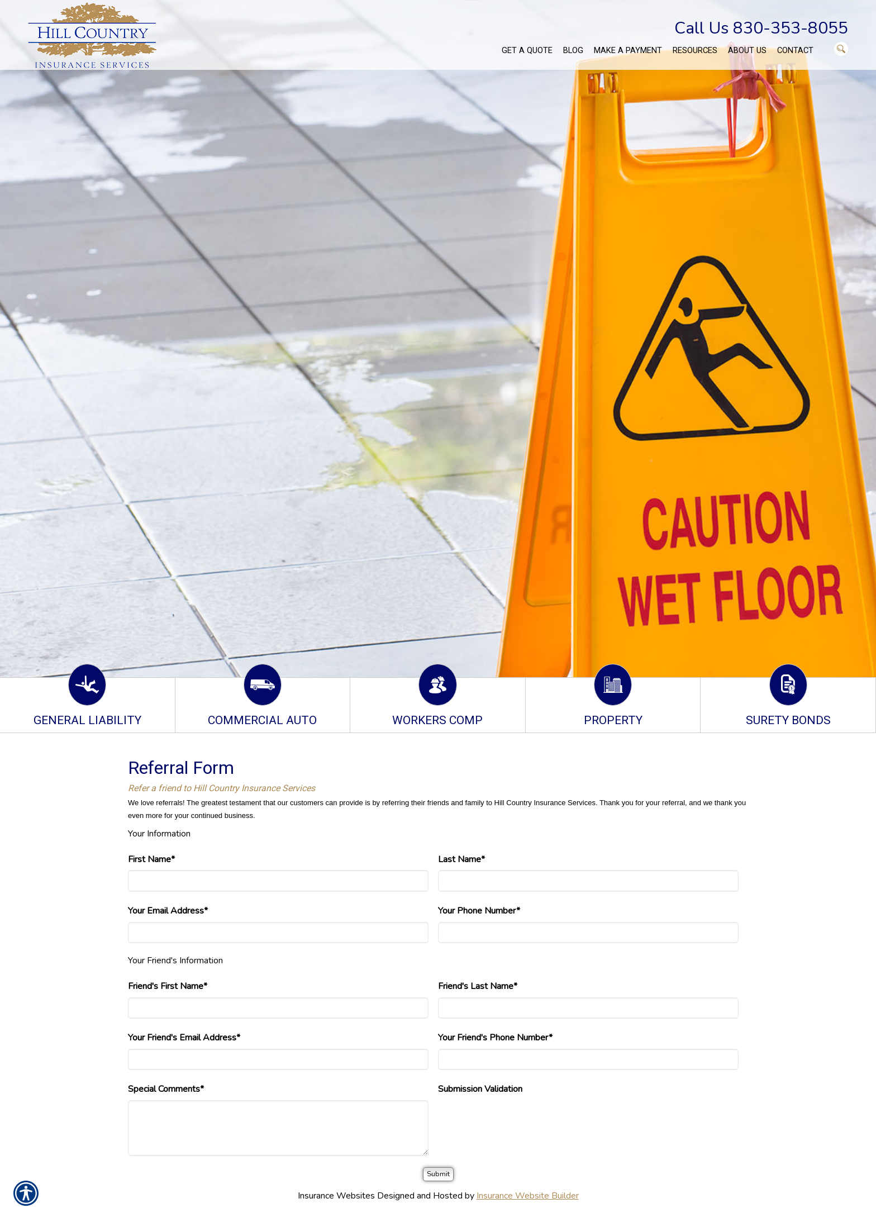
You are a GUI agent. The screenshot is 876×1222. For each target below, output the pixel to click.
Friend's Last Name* (477, 986)
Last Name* (461, 859)
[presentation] (523, 1122)
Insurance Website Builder (528, 1196)
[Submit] (438, 1174)
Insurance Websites (336, 1196)
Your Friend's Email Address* (184, 1037)
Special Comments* (166, 1089)
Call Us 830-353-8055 (761, 28)
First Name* (151, 859)
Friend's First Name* (167, 986)
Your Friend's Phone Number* (495, 1037)
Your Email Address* (168, 911)
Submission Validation (480, 1089)
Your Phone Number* (479, 911)
